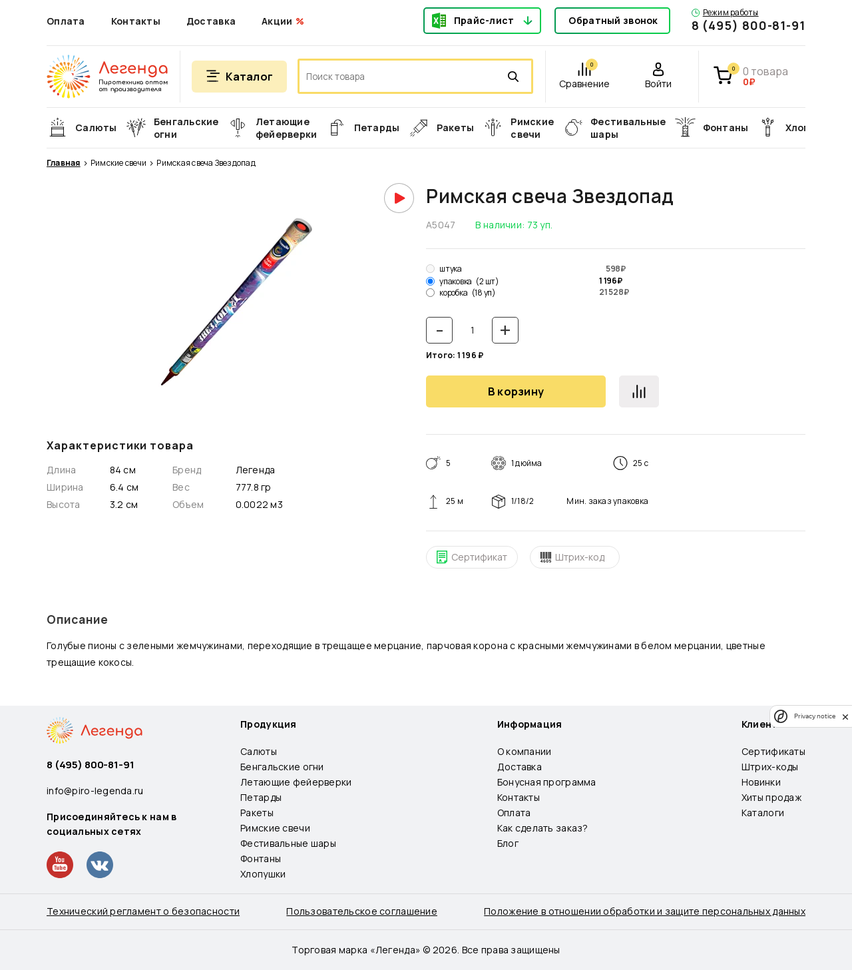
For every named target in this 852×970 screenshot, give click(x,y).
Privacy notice (814, 716)
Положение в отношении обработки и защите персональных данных (644, 911)
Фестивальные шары (288, 843)
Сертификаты (773, 751)
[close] (845, 716)
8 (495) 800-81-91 (748, 25)
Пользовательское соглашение (361, 911)
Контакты (135, 21)
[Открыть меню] (239, 77)
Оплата (66, 21)
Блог (508, 843)
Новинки (761, 782)
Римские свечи (118, 163)
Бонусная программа (546, 782)
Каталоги (763, 812)
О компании (524, 751)
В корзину (516, 391)
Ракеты (257, 812)
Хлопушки (263, 873)
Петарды (261, 797)
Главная (64, 163)
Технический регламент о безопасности (143, 911)
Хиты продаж (771, 797)
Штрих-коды (770, 766)
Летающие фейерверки (295, 782)
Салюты (258, 751)
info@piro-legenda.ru (95, 790)
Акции (277, 21)
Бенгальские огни (281, 766)
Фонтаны (260, 858)
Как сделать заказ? (542, 828)
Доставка (211, 21)
